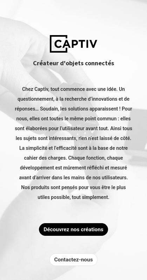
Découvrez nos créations (73, 229)
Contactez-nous (73, 259)
